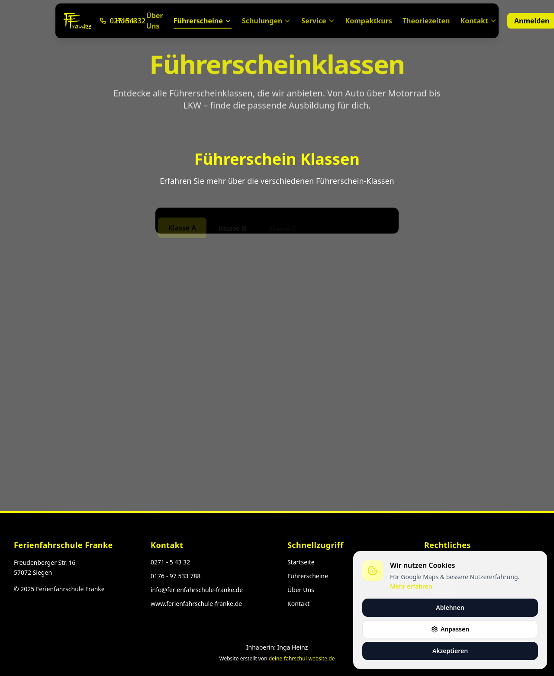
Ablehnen (450, 607)
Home (125, 21)
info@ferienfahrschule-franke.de (197, 590)
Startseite (301, 562)
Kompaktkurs (368, 21)
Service (318, 21)
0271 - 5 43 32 (170, 562)
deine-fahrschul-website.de (302, 658)
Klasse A (182, 229)
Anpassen (450, 629)
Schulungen (266, 21)
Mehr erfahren (411, 586)
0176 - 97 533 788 (175, 576)
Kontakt (479, 21)
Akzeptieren (450, 651)
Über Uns (154, 21)
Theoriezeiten (426, 21)
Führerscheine (203, 22)
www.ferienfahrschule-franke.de (196, 603)
